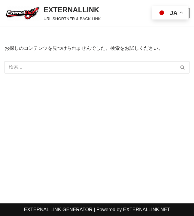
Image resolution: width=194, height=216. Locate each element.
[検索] (90, 67)
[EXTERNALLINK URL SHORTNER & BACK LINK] (53, 13)
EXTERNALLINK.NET (146, 209)
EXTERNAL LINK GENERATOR (58, 209)
